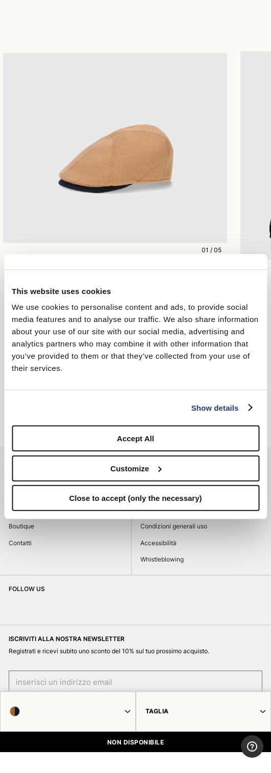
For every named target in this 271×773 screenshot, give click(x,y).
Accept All (135, 438)
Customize (135, 468)
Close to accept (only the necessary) (135, 498)
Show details (215, 407)
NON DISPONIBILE (135, 742)
